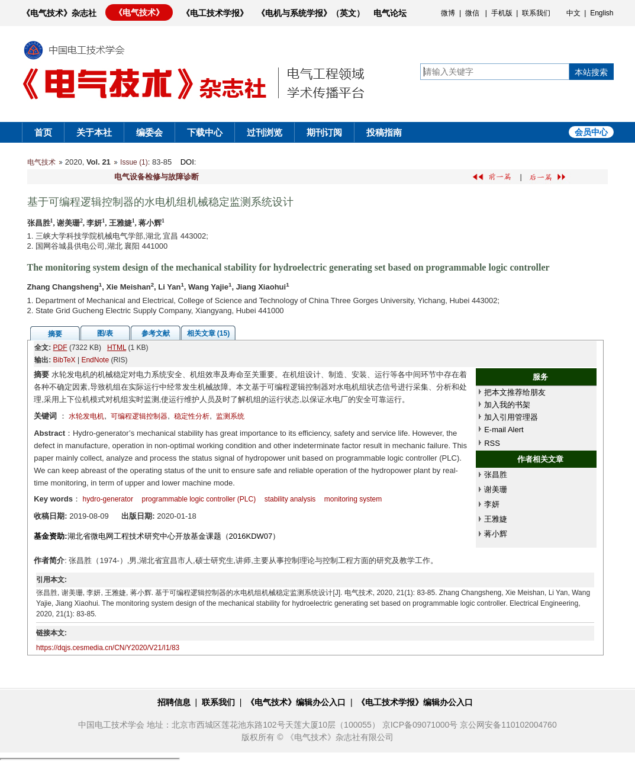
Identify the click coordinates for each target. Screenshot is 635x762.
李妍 (491, 504)
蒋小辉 (495, 533)
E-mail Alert (503, 429)
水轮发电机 (86, 416)
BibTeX (64, 360)
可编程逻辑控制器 (139, 416)
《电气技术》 (139, 12)
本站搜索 (591, 72)
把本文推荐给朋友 (515, 392)
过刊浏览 (264, 132)
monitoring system (353, 499)
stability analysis (290, 499)
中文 (573, 13)
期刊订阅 (324, 132)
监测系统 (230, 416)
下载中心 (205, 132)
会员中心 (591, 132)
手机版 (501, 13)
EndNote (95, 360)
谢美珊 (495, 489)
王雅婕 (495, 519)
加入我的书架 (507, 404)
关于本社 (94, 132)
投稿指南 (384, 132)
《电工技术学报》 (215, 13)
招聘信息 (174, 702)
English (601, 13)
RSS (492, 443)
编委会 (149, 132)
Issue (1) (134, 162)
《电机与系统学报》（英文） (311, 13)
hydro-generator (108, 499)
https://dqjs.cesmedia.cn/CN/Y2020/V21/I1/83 (107, 648)
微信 (472, 13)
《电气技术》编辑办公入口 (296, 702)
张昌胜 (495, 474)
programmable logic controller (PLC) (198, 499)
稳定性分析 (191, 416)
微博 (448, 13)
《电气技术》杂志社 (59, 13)
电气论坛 (390, 13)
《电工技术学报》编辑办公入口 (415, 702)
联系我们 (536, 13)
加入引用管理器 (511, 417)
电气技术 (41, 162)
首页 (43, 132)
